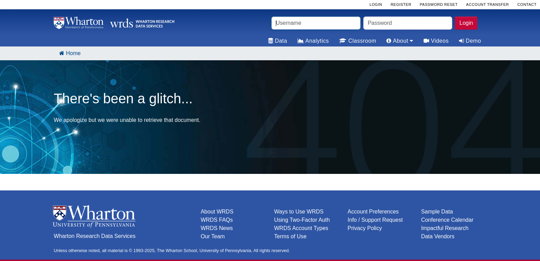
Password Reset (439, 4)
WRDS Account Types (301, 228)
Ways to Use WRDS (298, 212)
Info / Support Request (375, 220)
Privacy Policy (364, 228)
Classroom (357, 41)
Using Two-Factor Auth (302, 220)
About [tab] (399, 41)
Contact (527, 4)
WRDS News (217, 228)
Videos (436, 41)
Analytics (313, 41)
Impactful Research (445, 228)
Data (277, 41)
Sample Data (437, 212)
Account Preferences (373, 212)
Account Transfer (487, 4)
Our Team (213, 236)
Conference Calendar (447, 220)
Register (401, 4)
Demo (470, 41)
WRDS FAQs (217, 220)
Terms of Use (290, 236)
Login (466, 23)
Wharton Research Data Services (94, 236)
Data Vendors (438, 236)
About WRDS (217, 212)
